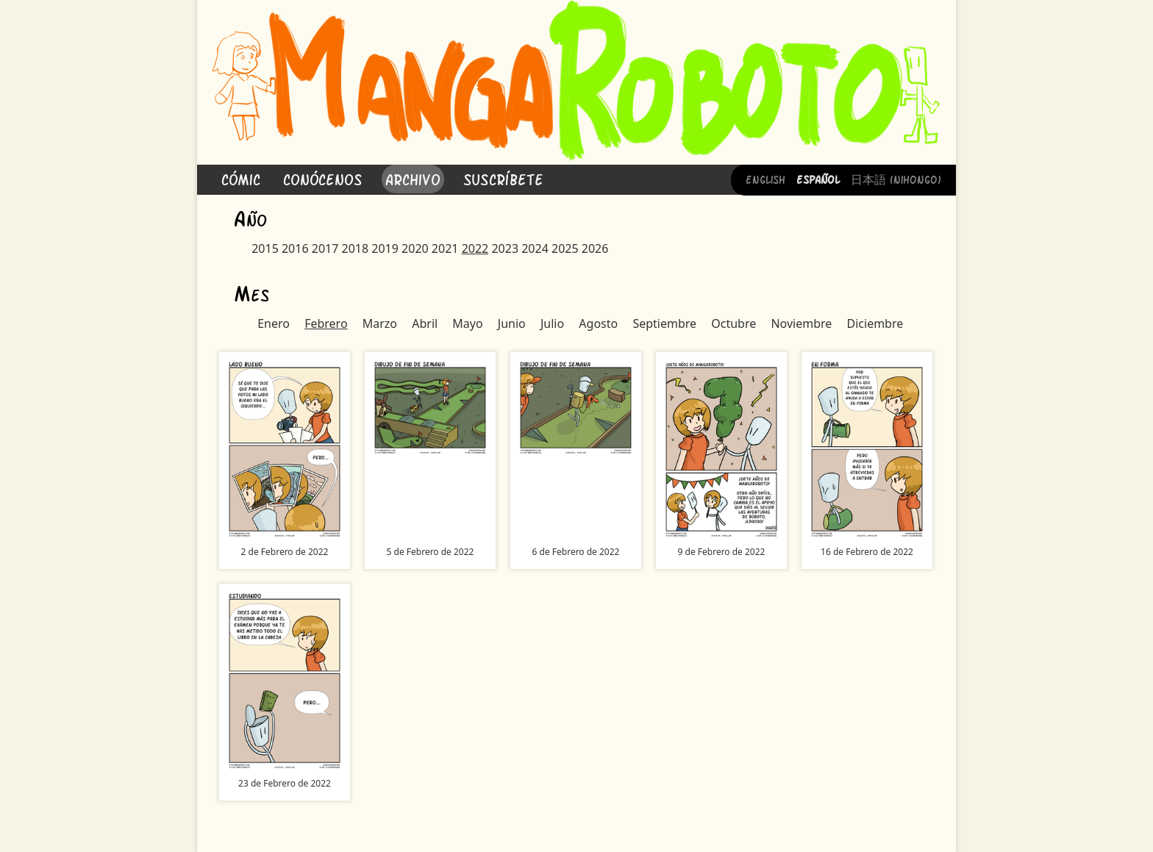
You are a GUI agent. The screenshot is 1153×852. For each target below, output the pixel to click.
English (765, 178)
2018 (355, 248)
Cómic (240, 178)
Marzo (380, 323)
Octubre (733, 323)
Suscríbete (503, 178)
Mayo (467, 323)
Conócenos (323, 178)
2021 (445, 248)
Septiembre (664, 323)
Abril (425, 323)
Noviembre (801, 323)
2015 (265, 248)
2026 (595, 248)
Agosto (598, 323)
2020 (415, 248)
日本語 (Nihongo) (896, 178)
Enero (273, 323)
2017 (325, 248)
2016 (295, 248)
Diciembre (875, 323)
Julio (552, 323)
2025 (565, 248)
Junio (512, 323)
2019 (385, 248)
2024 (535, 248)
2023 (504, 248)
